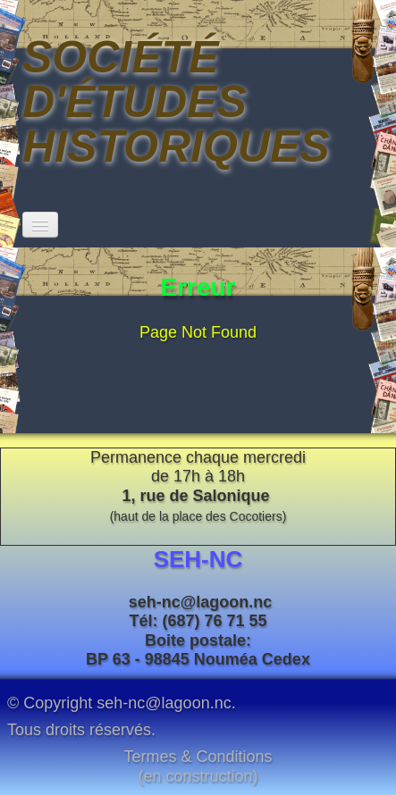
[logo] (198, 102)
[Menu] (40, 225)
